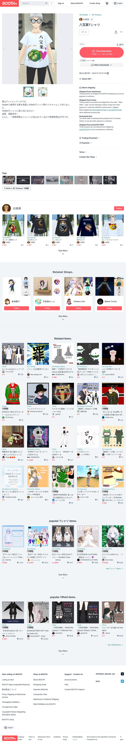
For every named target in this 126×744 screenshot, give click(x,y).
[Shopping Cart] (107, 3)
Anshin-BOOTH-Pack (98, 110)
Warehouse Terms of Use (44, 738)
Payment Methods (40, 689)
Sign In (61, 3)
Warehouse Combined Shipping (46, 699)
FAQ (66, 685)
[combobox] (34, 3)
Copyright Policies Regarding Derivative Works (13, 713)
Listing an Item (8, 680)
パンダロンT (56, 240)
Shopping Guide (39, 685)
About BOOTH (77, 3)
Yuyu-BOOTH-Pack (115, 110)
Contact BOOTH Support (75, 689)
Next (71, 49)
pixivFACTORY (84, 129)
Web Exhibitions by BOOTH (44, 704)
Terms (82, 152)
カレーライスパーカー (110, 240)
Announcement (71, 680)
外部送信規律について (77, 738)
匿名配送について (9, 689)
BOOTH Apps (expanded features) (16, 685)
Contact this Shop (87, 157)
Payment (85, 143)
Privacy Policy (65, 738)
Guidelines (57, 737)
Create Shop (95, 3)
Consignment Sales (10, 707)
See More (63, 318)
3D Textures (96, 15)
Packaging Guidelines (10, 702)
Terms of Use (31, 738)
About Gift (86, 79)
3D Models (83, 15)
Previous (4, 49)
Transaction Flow (40, 694)
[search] (46, 3)
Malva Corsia (111, 301)
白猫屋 (17, 208)
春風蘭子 (16, 301)
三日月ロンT (32, 240)
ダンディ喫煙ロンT (9, 240)
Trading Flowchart (89, 138)
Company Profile (21, 738)
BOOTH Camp (8, 720)
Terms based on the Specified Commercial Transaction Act (101, 738)
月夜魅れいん (49, 301)
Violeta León (79, 301)
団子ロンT (81, 240)
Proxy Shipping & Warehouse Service (14, 695)
